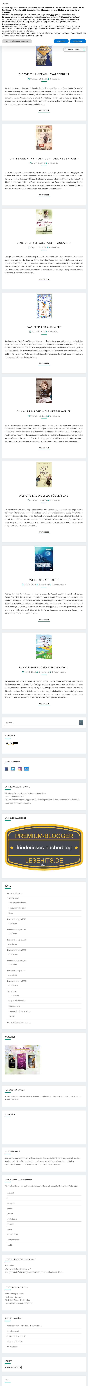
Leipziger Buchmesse (17, 908)
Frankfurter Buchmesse (17, 902)
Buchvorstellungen (14, 893)
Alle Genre (12, 923)
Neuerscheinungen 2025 (16, 970)
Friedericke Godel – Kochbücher (17, 1300)
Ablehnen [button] (61, 41)
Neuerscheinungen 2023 (16, 950)
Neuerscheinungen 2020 (16, 940)
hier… (60, 1272)
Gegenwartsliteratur (16, 1000)
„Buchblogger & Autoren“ (15, 796)
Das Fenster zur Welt (44, 327)
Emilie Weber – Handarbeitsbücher (19, 1303)
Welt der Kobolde (44, 579)
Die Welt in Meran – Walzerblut (44, 74)
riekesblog (55, 79)
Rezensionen (12, 991)
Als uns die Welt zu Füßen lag (44, 495)
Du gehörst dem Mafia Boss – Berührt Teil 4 (24, 1326)
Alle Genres (13, 954)
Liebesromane (14, 1006)
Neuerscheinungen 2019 (16, 929)
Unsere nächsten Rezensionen (19, 1022)
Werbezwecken (73, 19)
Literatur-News (13, 898)
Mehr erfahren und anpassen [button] (17, 41)
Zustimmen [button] (77, 41)
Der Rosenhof (12, 1346)
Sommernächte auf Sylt (16, 1336)
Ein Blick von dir (13, 1331)
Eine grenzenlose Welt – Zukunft (44, 242)
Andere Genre (13, 995)
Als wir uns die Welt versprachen (44, 411)
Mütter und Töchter (14, 1341)
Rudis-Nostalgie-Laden (14, 1293)
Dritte (52, 15)
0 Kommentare (59, 585)
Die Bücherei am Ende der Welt (44, 667)
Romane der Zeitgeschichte (19, 1011)
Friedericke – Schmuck (13, 1297)
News (10, 913)
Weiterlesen (44, 110)
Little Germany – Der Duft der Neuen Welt (44, 158)
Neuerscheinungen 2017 (16, 919)
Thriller (11, 1016)
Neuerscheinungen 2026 (16, 981)
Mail (16, 1099)
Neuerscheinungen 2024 (16, 960)
